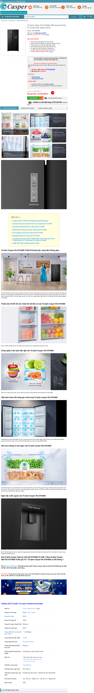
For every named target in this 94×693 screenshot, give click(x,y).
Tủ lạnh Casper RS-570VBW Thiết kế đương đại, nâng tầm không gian (30, 221)
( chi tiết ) (46, 34)
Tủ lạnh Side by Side (37, 78)
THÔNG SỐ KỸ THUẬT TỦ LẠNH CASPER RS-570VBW (26, 243)
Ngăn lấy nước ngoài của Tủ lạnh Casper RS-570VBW (26, 236)
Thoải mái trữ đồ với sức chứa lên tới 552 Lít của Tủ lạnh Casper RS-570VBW (32, 224)
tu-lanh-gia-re (11, 20)
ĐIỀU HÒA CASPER (40, 33)
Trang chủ (4, 20)
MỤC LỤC (14, 217)
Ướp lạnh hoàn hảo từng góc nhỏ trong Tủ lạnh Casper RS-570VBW (30, 230)
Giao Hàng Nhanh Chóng (53, 98)
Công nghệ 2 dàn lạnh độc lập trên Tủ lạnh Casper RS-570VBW (29, 227)
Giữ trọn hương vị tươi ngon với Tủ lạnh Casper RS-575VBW (28, 233)
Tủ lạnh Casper (36, 77)
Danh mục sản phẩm (12, 16)
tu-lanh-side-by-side (22, 20)
